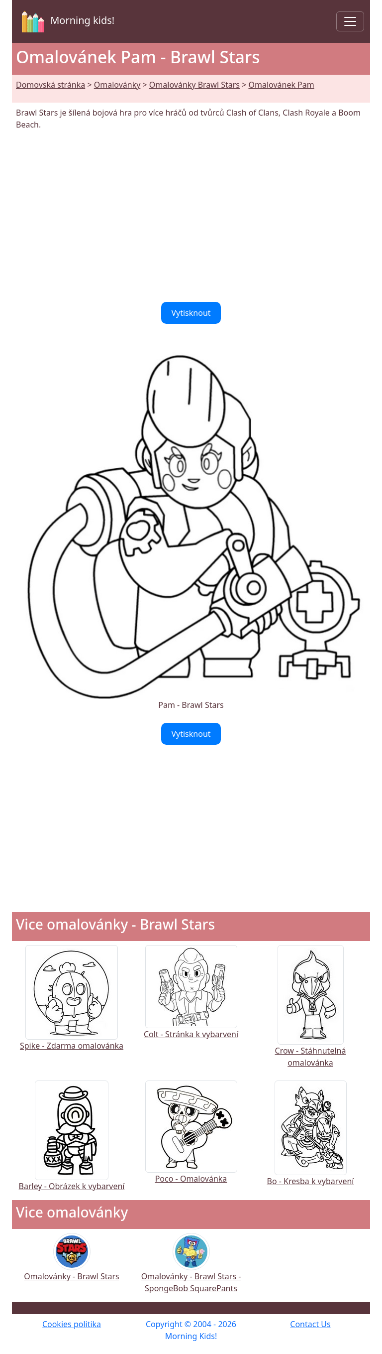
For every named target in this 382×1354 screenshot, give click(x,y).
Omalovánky (117, 84)
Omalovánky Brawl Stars (194, 84)
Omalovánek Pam (281, 84)
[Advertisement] (191, 216)
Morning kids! (66, 21)
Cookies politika (71, 1324)
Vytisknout (190, 312)
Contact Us (310, 1324)
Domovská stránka (50, 84)
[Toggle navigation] (350, 21)
